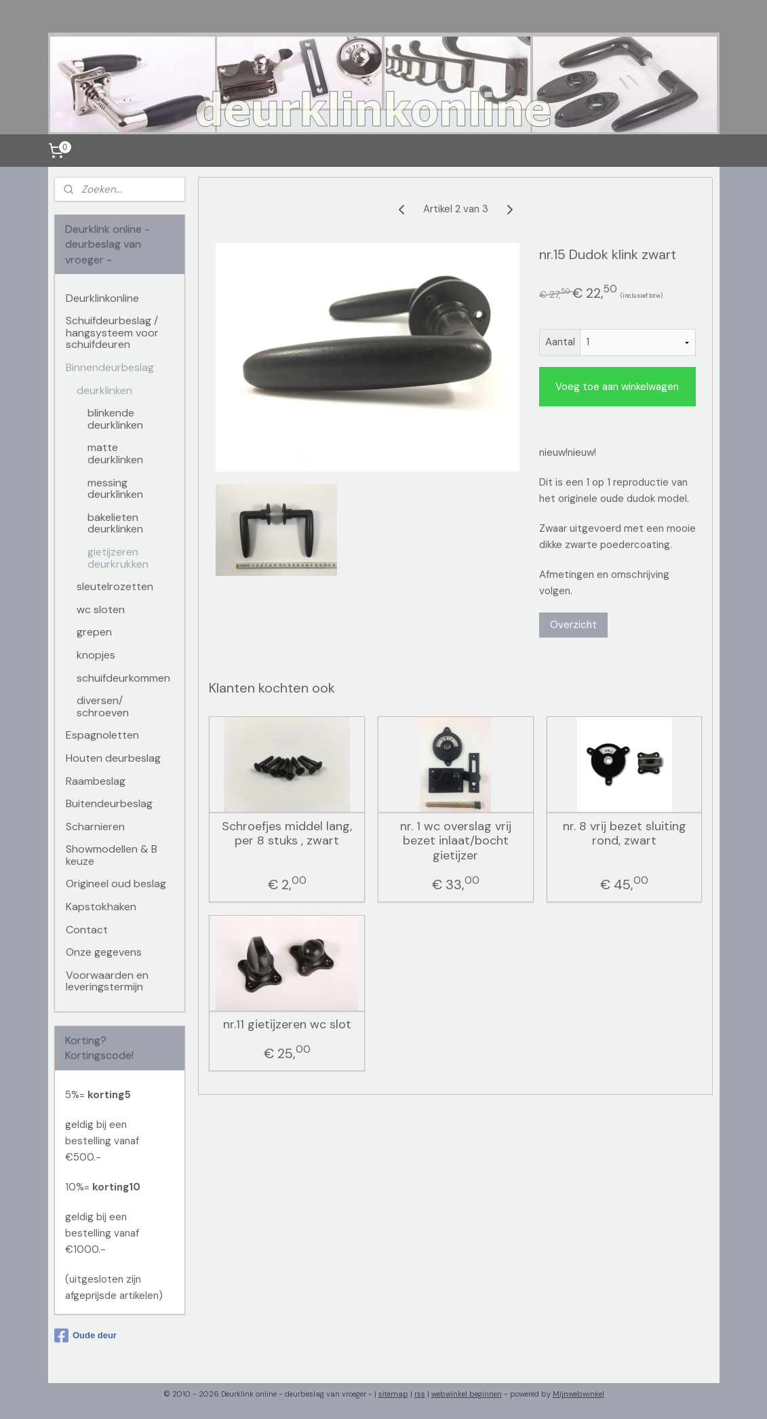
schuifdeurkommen (123, 678)
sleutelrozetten (115, 586)
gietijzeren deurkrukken (118, 558)
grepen (94, 632)
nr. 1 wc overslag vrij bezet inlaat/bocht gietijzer (455, 841)
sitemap (393, 1394)
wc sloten (101, 609)
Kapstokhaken (101, 906)
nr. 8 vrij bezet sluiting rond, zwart (624, 834)
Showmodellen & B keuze (111, 855)
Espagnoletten (102, 735)
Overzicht (572, 624)
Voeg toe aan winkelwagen (617, 386)
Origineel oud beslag (116, 883)
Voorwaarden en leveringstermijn (107, 981)
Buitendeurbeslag (109, 803)
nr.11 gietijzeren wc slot (286, 1024)
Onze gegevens (104, 952)
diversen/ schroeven (103, 706)
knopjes (96, 655)
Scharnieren (95, 826)
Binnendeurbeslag (110, 367)
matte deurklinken (115, 453)
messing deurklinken (115, 488)
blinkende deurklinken (115, 419)
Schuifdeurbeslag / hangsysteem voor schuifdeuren (112, 332)
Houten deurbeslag (113, 758)
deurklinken (104, 390)
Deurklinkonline (102, 298)
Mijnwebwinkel (578, 1394)
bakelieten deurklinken (115, 523)
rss (419, 1394)
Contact (87, 929)
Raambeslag (95, 781)
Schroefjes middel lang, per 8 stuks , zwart (287, 834)
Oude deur (85, 1335)
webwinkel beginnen (466, 1394)
